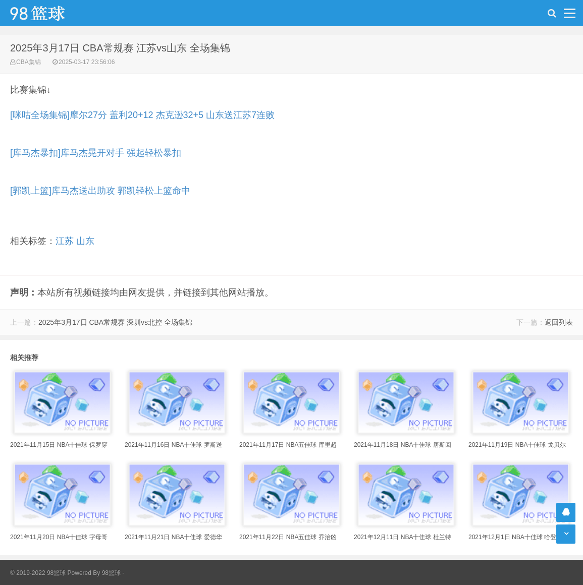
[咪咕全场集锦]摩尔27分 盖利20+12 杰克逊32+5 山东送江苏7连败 (142, 115)
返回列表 (559, 322)
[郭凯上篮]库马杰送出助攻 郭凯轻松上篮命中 (100, 191)
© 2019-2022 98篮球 (38, 572)
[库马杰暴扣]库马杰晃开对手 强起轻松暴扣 (95, 153)
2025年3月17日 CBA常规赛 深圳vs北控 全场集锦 (115, 322)
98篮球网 (50, 13)
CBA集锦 (28, 62)
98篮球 (111, 572)
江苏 (65, 241)
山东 (85, 241)
